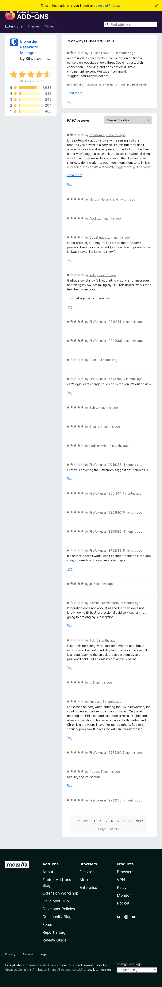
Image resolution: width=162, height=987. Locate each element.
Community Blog (57, 916)
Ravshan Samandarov (104, 603)
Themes (33, 26)
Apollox (94, 218)
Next (139, 821)
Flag (70, 102)
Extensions (13, 26)
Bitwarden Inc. (38, 58)
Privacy (10, 954)
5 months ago (132, 512)
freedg (94, 771)
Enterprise (88, 887)
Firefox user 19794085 (105, 340)
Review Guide (54, 940)
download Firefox (106, 5)
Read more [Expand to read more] (74, 93)
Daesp (94, 360)
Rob (92, 275)
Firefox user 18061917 (105, 493)
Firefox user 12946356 (105, 464)
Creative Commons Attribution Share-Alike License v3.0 (44, 969)
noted (44, 965)
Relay (122, 887)
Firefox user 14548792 (105, 379)
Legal (43, 954)
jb (90, 584)
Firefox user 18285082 (105, 531)
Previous (82, 821)
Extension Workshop (60, 893)
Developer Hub (55, 901)
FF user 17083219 (102, 53)
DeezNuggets (99, 237)
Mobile (86, 879)
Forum (47, 924)
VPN (121, 879)
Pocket (123, 903)
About (47, 872)
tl (90, 682)
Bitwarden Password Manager (29, 47)
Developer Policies (58, 909)
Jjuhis (93, 407)
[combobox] (130, 24)
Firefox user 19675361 (105, 752)
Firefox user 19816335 (105, 321)
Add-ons (50, 864)
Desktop (87, 872)
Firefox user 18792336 (105, 550)
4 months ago (115, 135)
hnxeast (95, 701)
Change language (129, 964)
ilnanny (94, 426)
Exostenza (96, 135)
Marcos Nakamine (101, 199)
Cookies (27, 954)
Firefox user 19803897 (105, 512)
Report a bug (53, 932)
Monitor (124, 895)
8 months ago (125, 53)
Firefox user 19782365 (105, 800)
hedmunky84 (98, 445)
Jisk (92, 640)
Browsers (125, 872)
